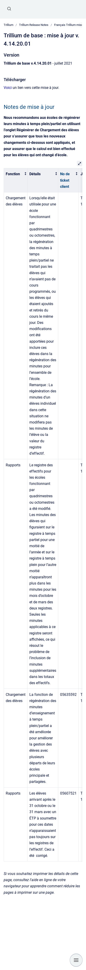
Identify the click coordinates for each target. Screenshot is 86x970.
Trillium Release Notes (33, 25)
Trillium (8, 25)
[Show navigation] (76, 960)
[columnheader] (16, 180)
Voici (8, 87)
